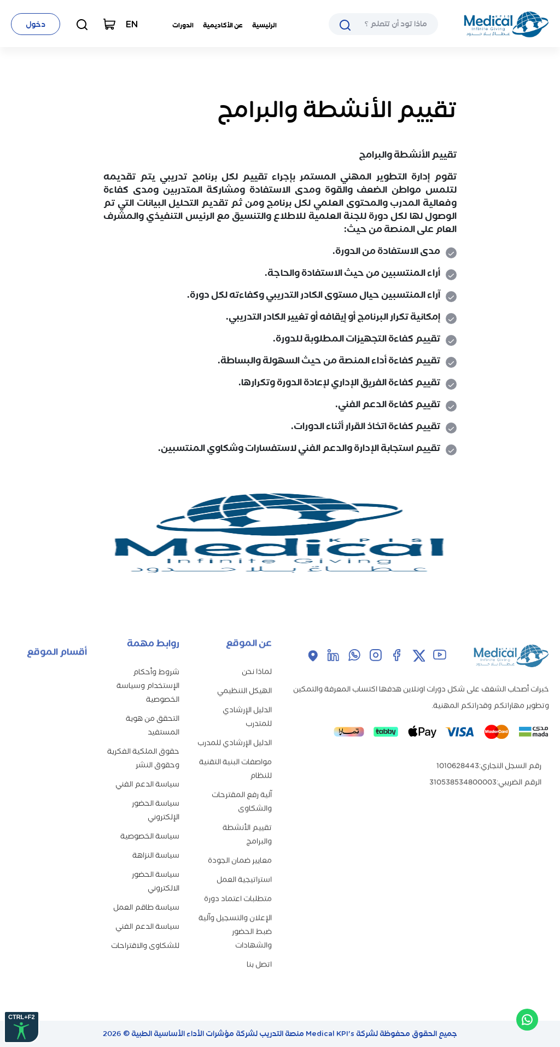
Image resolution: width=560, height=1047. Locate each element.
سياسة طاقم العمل (146, 891)
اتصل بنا (259, 947)
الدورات (183, 25)
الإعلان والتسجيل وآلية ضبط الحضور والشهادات (235, 914)
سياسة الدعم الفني (147, 768)
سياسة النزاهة (155, 839)
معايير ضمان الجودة (240, 843)
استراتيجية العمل (244, 862)
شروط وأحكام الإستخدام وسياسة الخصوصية (147, 670)
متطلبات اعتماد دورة (238, 881)
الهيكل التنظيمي (244, 673)
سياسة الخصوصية (149, 820)
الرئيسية (264, 25)
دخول (35, 24)
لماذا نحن (257, 654)
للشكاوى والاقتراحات (145, 929)
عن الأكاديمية (223, 25)
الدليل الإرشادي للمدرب (234, 725)
